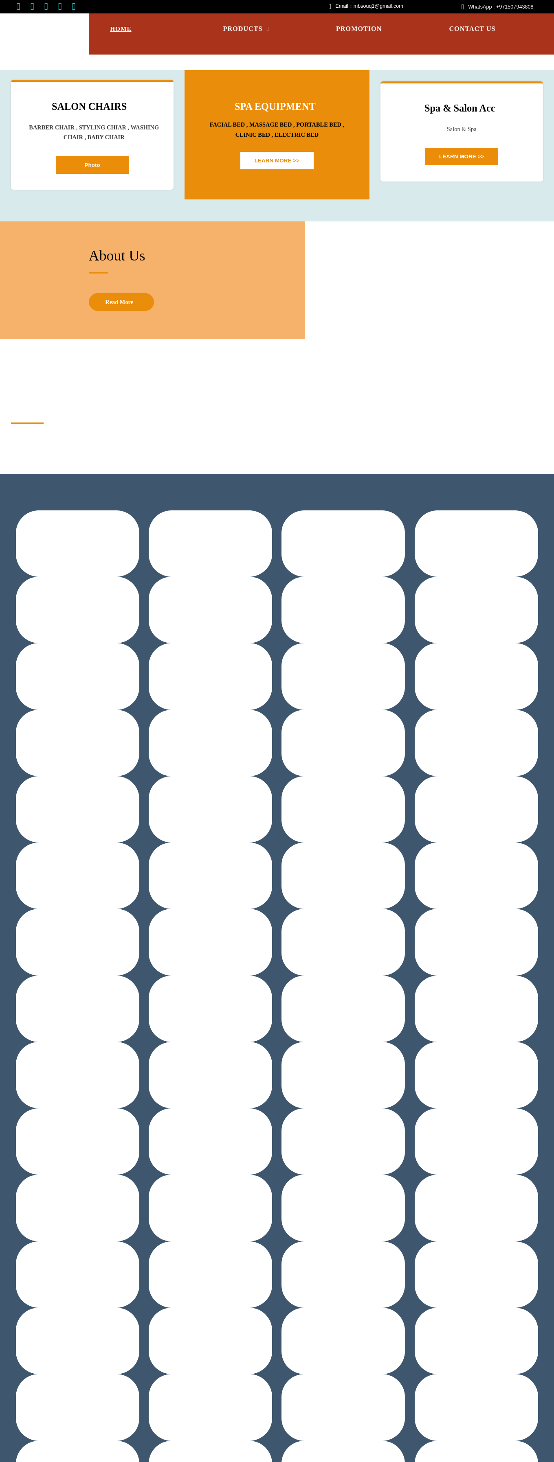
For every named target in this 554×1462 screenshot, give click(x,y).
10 (310, 211)
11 (318, 211)
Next (540, 138)
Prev (14, 138)
